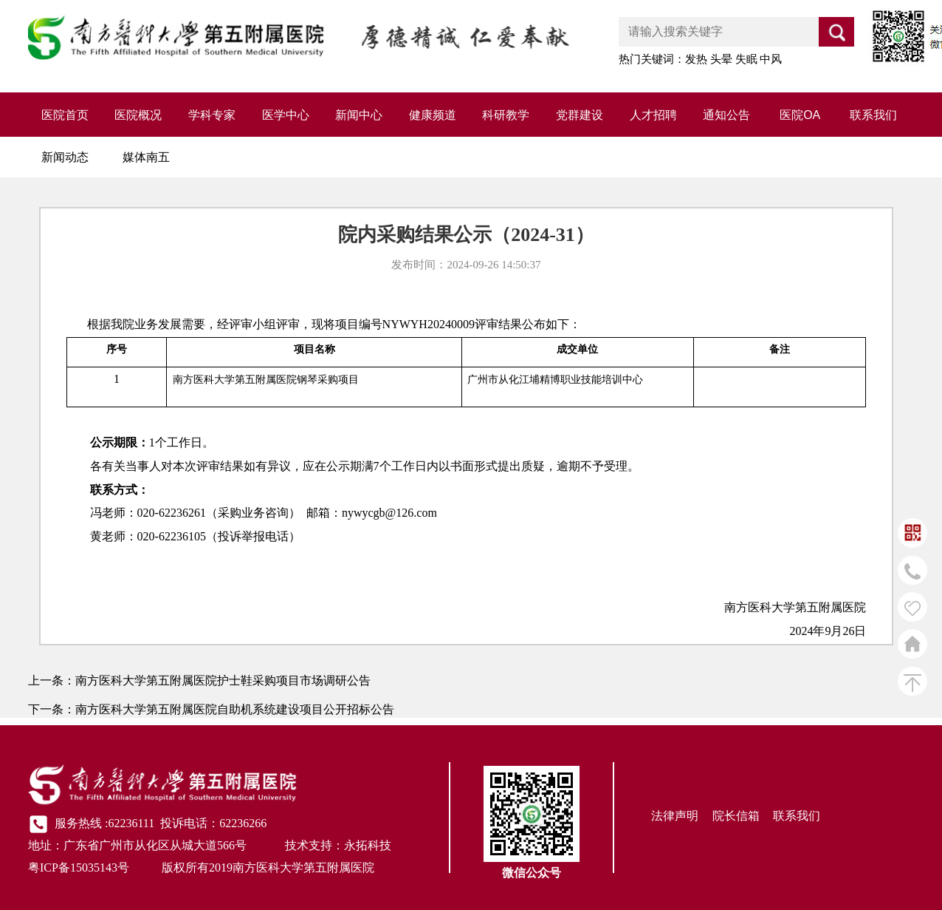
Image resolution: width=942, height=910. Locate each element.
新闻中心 (358, 115)
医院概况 (138, 115)
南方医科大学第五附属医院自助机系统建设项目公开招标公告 (234, 709)
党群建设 (579, 115)
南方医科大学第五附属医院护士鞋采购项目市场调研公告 (223, 680)
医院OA (800, 115)
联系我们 (873, 115)
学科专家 (212, 115)
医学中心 (285, 115)
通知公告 (726, 115)
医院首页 (65, 115)
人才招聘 (653, 115)
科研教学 (505, 115)
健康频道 (432, 115)
